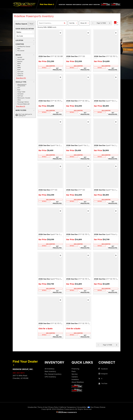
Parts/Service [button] (77, 4)
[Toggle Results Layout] (116, 23)
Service (74, 374)
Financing (75, 369)
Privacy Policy (53, 407)
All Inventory (49, 369)
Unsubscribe (32, 407)
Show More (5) (20, 106)
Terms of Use (42, 407)
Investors (96, 4)
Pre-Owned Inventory (53, 374)
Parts (74, 371)
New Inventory (50, 371)
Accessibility (81, 407)
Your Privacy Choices (96, 407)
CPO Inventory (50, 377)
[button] (25, 29)
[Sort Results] (73, 23)
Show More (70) (21, 78)
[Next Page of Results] (110, 23)
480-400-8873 (18, 373)
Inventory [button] (62, 4)
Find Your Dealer (25, 363)
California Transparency (68, 407)
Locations (85, 4)
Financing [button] (69, 4)
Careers (75, 377)
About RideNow (78, 382)
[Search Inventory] (64, 23)
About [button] (91, 4)
